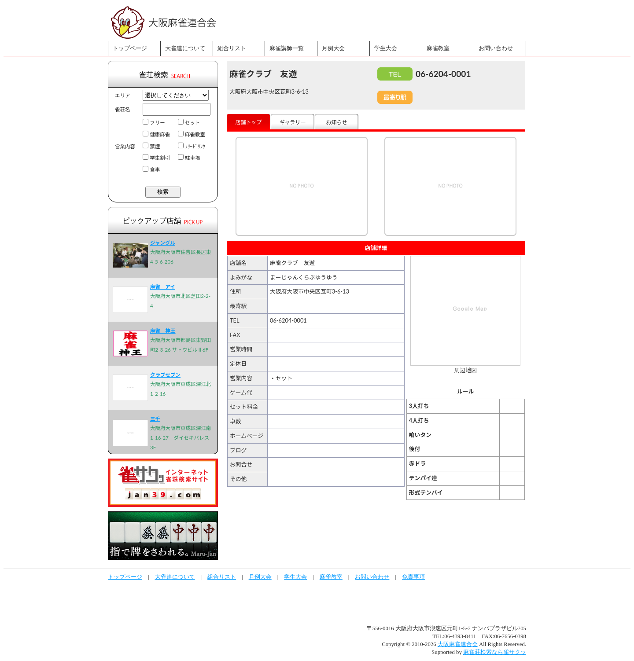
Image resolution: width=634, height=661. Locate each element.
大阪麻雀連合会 (458, 644)
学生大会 (385, 48)
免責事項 (413, 577)
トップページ (130, 48)
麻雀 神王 (163, 331)
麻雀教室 (438, 48)
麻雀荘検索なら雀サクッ (494, 652)
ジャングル (162, 243)
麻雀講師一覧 (286, 48)
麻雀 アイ (162, 287)
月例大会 (333, 48)
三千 (155, 419)
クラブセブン (165, 375)
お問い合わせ (496, 48)
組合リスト (231, 48)
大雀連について (185, 48)
